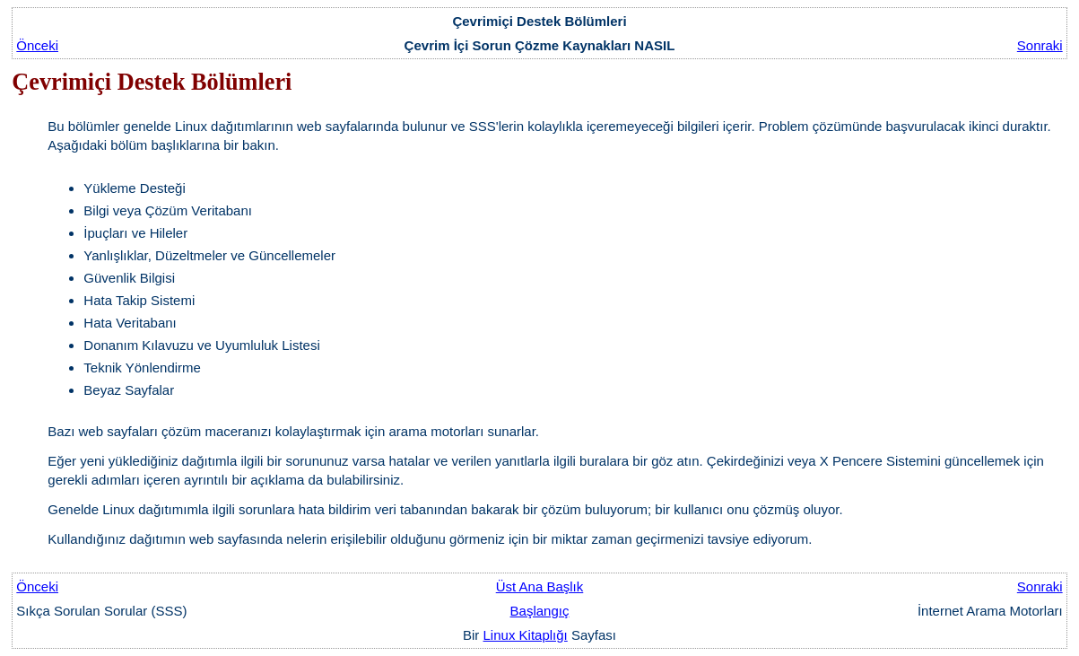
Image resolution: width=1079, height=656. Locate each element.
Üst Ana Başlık (540, 586)
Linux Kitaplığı (525, 635)
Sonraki (1040, 45)
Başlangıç (540, 610)
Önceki (37, 45)
